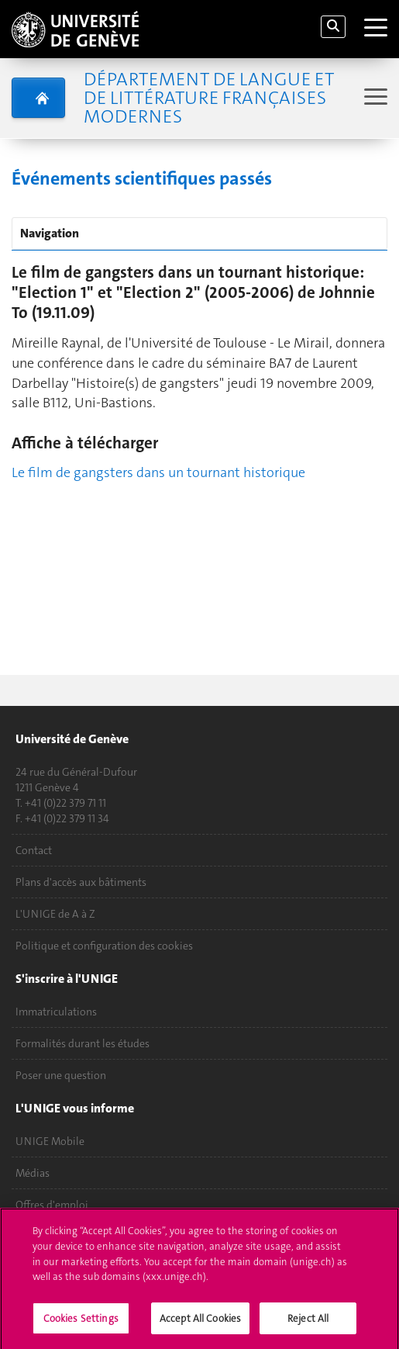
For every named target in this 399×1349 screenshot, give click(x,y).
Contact (33, 850)
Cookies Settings (81, 1323)
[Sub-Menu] (373, 98)
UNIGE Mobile (49, 1141)
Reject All (307, 1323)
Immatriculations (56, 1012)
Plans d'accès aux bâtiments (80, 882)
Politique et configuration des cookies (104, 946)
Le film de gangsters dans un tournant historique (158, 472)
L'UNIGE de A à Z (55, 914)
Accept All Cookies (200, 1323)
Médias (32, 1173)
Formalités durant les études (82, 1043)
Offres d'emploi (51, 1205)
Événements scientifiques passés (142, 178)
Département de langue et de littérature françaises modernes (209, 98)
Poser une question (60, 1075)
